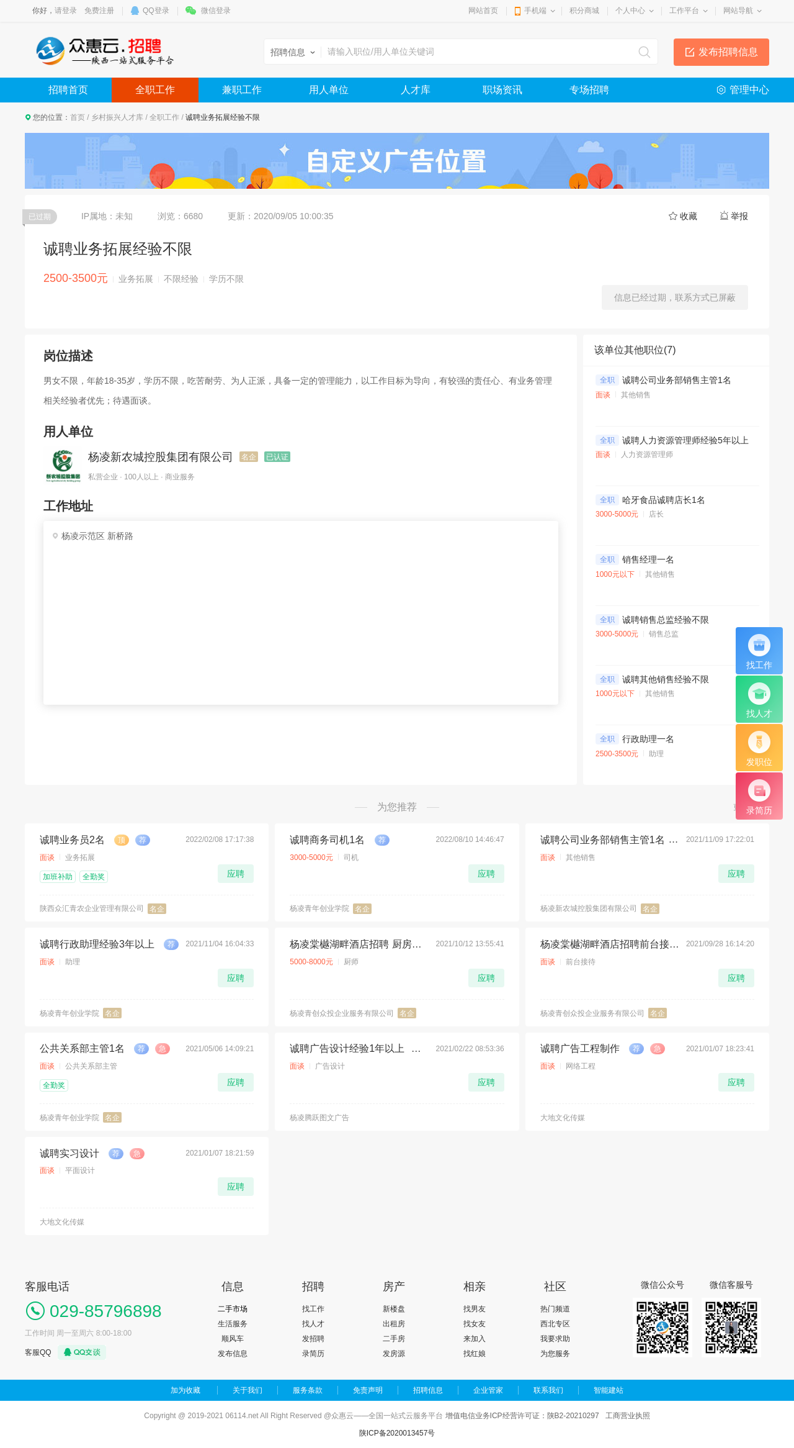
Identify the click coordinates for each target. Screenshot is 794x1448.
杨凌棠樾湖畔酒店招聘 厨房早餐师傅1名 (359, 944)
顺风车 (232, 1338)
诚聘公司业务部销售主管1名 (676, 380)
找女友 (474, 1323)
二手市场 (233, 1309)
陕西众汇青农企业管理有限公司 (92, 908)
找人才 (313, 1323)
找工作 (313, 1309)
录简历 (313, 1353)
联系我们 (548, 1390)
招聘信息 (428, 1390)
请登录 (66, 10)
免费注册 (99, 10)
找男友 (474, 1309)
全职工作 (155, 89)
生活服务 (233, 1323)
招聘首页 (68, 89)
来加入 (474, 1338)
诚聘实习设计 (69, 1153)
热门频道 (555, 1309)
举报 (739, 216)
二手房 (394, 1338)
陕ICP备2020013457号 (397, 1433)
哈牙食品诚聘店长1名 (663, 500)
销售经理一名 (648, 559)
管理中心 (749, 89)
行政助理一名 (648, 739)
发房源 (394, 1353)
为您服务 (555, 1353)
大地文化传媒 (562, 1117)
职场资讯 (502, 89)
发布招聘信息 (728, 52)
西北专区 (555, 1323)
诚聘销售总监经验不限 (665, 620)
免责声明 (368, 1390)
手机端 (535, 10)
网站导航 (738, 10)
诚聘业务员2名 (72, 840)
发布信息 (233, 1353)
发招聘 (313, 1338)
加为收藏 (185, 1390)
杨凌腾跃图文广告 (319, 1117)
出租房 (394, 1323)
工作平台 (684, 10)
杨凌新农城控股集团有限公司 (160, 457)
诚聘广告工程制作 (580, 1048)
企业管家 (488, 1390)
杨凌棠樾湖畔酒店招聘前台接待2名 (609, 944)
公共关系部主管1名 (82, 1048)
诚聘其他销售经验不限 (665, 679)
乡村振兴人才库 (117, 117)
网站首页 (483, 10)
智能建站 (608, 1390)
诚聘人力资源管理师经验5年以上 (685, 440)
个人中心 (630, 10)
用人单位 (329, 89)
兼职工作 (242, 89)
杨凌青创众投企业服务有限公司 (342, 1013)
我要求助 (555, 1338)
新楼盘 (394, 1309)
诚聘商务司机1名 (327, 840)
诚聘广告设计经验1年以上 (347, 1048)
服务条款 (308, 1390)
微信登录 (216, 10)
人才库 (415, 89)
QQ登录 (156, 10)
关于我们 (247, 1390)
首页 (77, 117)
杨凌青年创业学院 (319, 908)
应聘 (235, 874)
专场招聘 (589, 89)
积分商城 (584, 10)
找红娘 (474, 1353)
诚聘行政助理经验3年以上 (97, 944)
